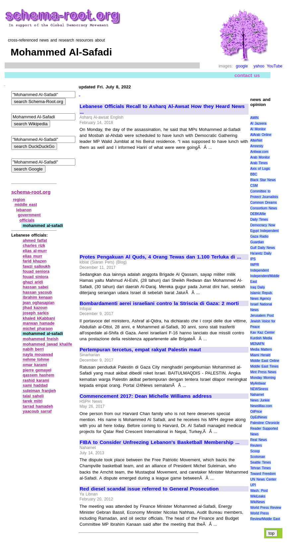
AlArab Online (260, 135)
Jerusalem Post (262, 315)
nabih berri (33, 349)
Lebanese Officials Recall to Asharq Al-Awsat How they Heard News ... (162, 109)
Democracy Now (262, 225)
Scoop (254, 451)
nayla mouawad (38, 354)
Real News (258, 440)
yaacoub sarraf (37, 411)
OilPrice (256, 411)
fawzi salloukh (36, 266)
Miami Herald (260, 355)
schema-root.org (30, 192)
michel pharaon (38, 328)
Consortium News (263, 208)
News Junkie (259, 400)
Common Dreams (263, 202)
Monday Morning (262, 378)
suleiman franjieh (39, 390)
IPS (252, 259)
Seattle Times (260, 462)
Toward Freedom (263, 474)
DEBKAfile (258, 214)
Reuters (256, 445)
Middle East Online (264, 361)
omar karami (35, 365)
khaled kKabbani (39, 318)
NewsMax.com (261, 406)
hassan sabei (35, 287)
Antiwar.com (259, 152)
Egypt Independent (264, 231)
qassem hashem (38, 375)
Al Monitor (258, 129)
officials (27, 220)
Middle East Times (264, 366)
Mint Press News (263, 372)
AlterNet (256, 140)
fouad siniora (35, 276)
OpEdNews (258, 417)
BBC (253, 174)
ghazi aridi (33, 282)
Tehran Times (260, 468)
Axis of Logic (260, 168)
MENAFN (257, 344)
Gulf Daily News (262, 248)
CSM (253, 185)
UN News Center (263, 479)
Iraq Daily (257, 287)
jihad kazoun (35, 307)
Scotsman (257, 457)
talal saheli (33, 396)
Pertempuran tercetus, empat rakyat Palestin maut (140, 349)
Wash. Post (258, 490)
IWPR (254, 265)
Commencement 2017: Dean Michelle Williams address (146, 396)
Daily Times (259, 219)
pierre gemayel (37, 370)
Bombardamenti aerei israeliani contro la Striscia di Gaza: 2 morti (159, 303)
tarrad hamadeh (38, 406)
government (29, 215)
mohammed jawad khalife (47, 344)
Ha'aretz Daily (260, 253)
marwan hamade (39, 323)
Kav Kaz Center (262, 332)
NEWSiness (259, 389)
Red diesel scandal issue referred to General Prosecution (149, 488)
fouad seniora (36, 271)
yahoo (258, 66)
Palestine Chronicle (264, 423)
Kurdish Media (261, 338)
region (19, 199)
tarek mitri (33, 401)
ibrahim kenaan (38, 297)
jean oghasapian (39, 302)
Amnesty (256, 146)
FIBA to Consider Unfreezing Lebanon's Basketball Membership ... (160, 442)
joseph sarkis (36, 313)
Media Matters (261, 349)
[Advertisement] (135, 199)
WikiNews (257, 502)
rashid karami (36, 380)
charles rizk (34, 245)
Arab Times (258, 163)
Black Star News (263, 180)
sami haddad (35, 385)
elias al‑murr (35, 251)
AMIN (254, 118)
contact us (247, 75)
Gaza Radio (259, 236)
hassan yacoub (37, 292)
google (242, 66)
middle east (26, 204)
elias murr (32, 256)
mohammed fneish (41, 339)
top (271, 533)
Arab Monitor (260, 157)
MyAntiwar (258, 383)
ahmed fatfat (35, 240)
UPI (253, 485)
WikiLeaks (257, 496)
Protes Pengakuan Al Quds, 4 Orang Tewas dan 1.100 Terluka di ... (160, 257)
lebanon (24, 210)
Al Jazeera (258, 123)
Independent (259, 270)
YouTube (274, 66)
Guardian (257, 242)
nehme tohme (36, 359)
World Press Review (265, 507)
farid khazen (35, 261)
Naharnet (257, 394)
